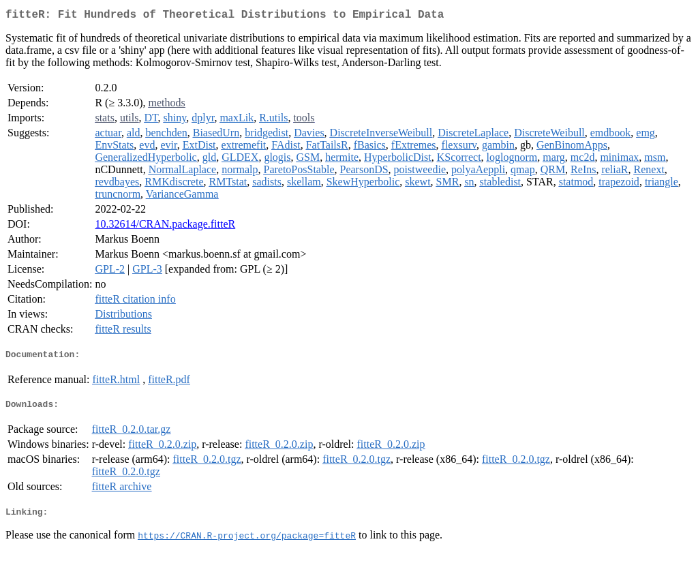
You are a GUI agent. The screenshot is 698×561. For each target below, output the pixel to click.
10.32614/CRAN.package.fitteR (165, 226)
